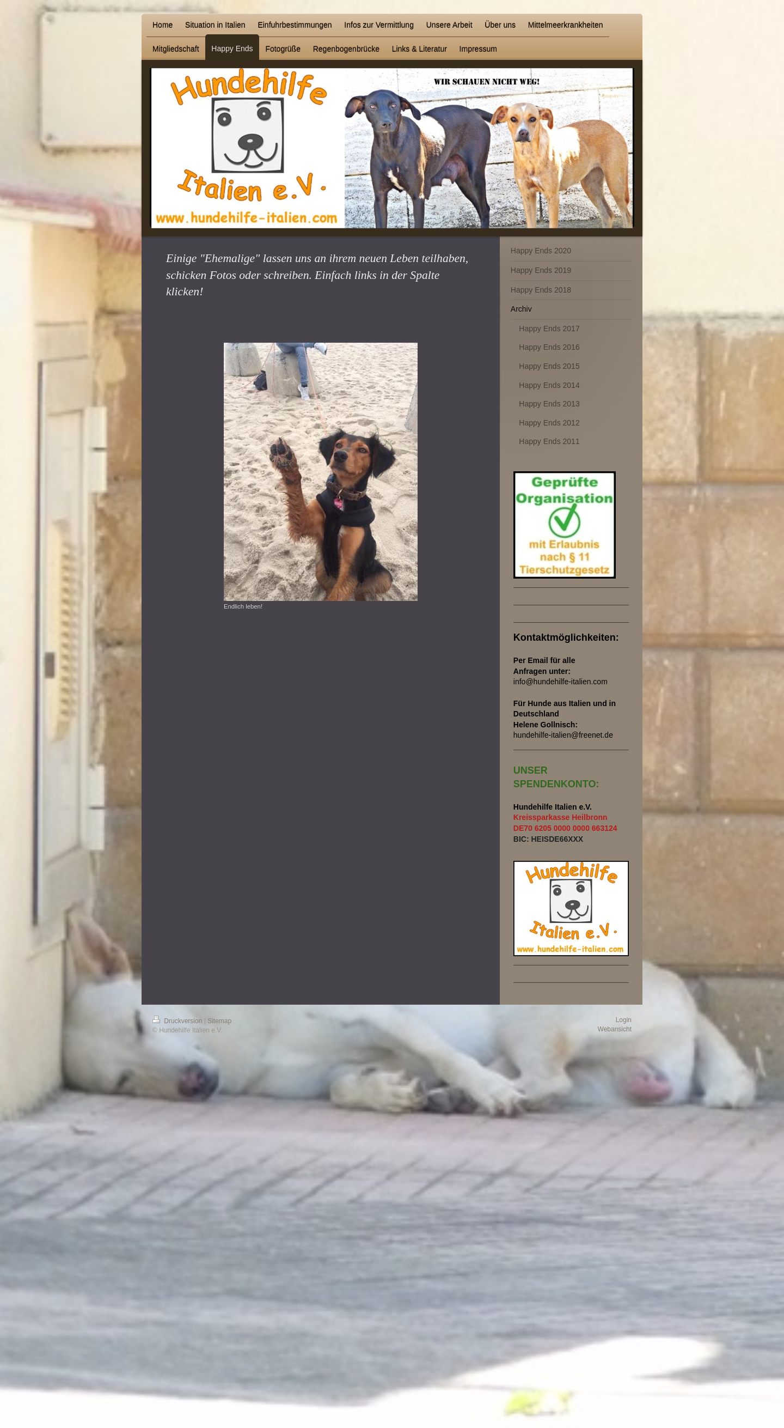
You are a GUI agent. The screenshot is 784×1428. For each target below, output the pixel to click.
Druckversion (178, 1021)
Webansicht (615, 1029)
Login (624, 1020)
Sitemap (219, 1021)
